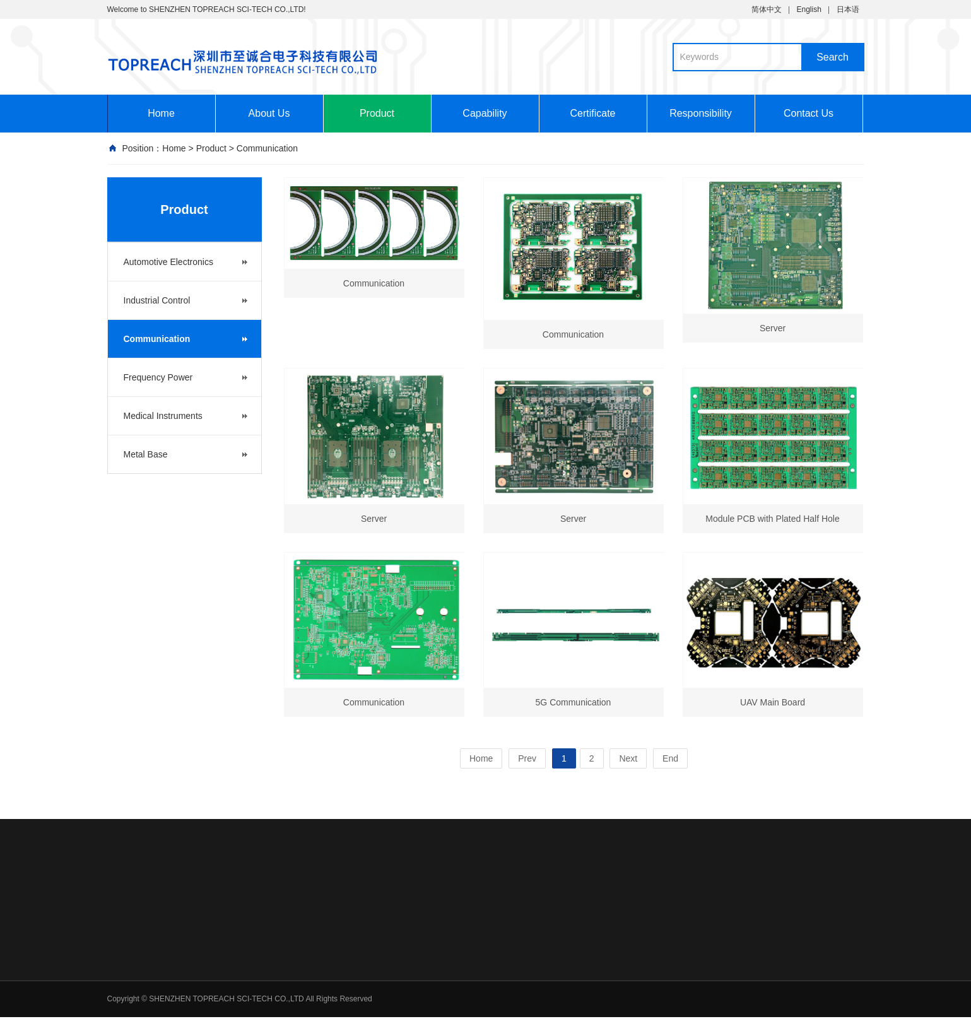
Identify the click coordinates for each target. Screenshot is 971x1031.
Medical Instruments (163, 416)
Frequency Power (158, 377)
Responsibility (700, 113)
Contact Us (808, 113)
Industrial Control (157, 300)
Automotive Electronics (168, 262)
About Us (269, 113)
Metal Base (146, 454)
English (808, 9)
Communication (267, 148)
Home (161, 113)
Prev (527, 758)
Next (628, 758)
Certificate (592, 113)
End (670, 758)
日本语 (848, 9)
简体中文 (766, 9)
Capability (484, 113)
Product (377, 113)
